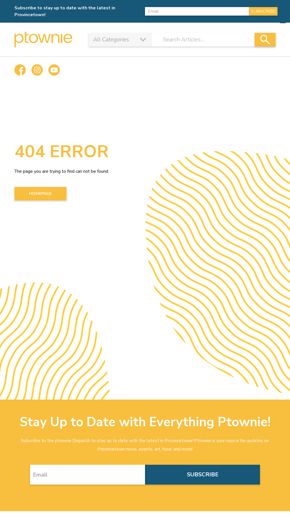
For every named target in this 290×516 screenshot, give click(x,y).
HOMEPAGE (40, 193)
